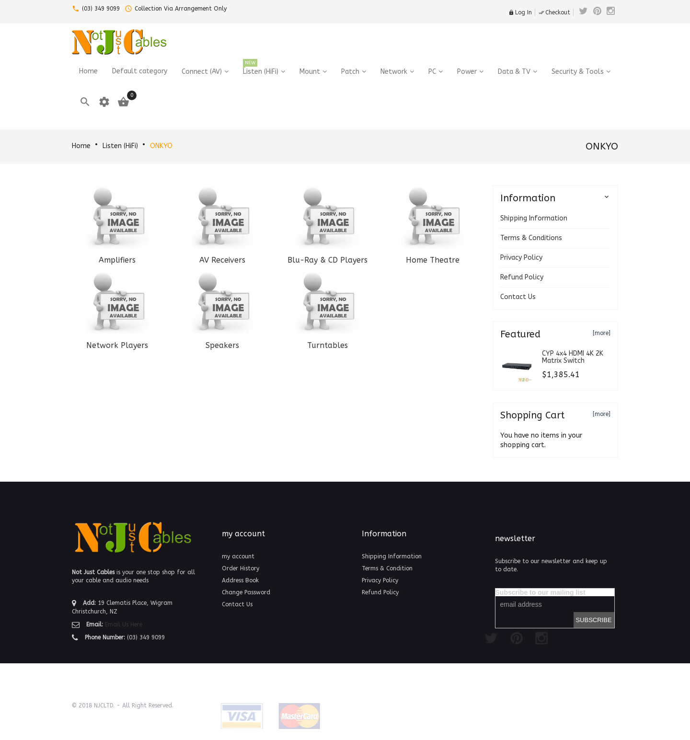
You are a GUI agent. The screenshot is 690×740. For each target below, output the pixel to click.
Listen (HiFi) (120, 146)
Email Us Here (123, 624)
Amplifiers (117, 260)
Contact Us (518, 297)
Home (81, 146)
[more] (601, 333)
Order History (240, 568)
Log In (520, 12)
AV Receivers (222, 260)
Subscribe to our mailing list (540, 592)
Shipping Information (533, 218)
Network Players (117, 345)
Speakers (222, 345)
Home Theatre (433, 260)
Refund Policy (521, 277)
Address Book (240, 580)
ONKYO (161, 146)
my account (238, 556)
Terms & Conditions (531, 238)
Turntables (327, 345)
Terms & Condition (387, 568)
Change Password (246, 592)
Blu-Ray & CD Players (328, 260)
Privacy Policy (521, 258)
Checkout (554, 12)
